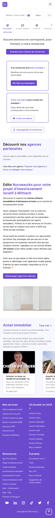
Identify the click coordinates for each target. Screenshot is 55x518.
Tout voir (45, 325)
